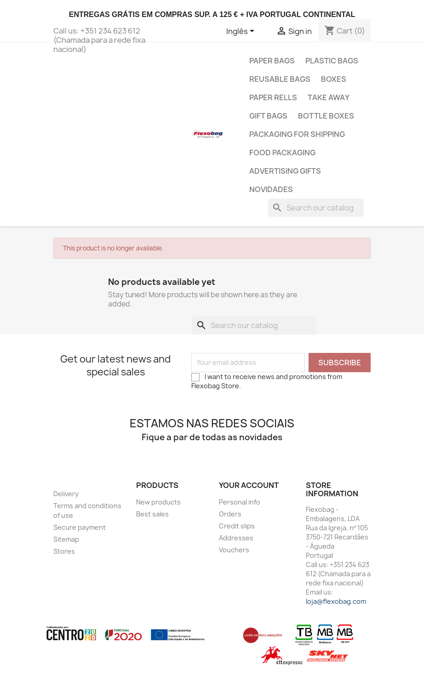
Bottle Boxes (326, 116)
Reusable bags (279, 79)
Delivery (66, 493)
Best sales (152, 514)
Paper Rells (273, 97)
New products (158, 502)
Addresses (236, 537)
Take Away (329, 97)
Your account (249, 485)
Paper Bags (272, 61)
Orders (230, 514)
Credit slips (237, 526)
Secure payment (79, 527)
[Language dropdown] (242, 31)
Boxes (333, 79)
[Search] (316, 208)
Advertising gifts (285, 171)
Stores (64, 551)
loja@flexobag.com (336, 601)
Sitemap (66, 539)
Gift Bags (268, 116)
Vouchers (234, 549)
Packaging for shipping (297, 134)
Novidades (271, 189)
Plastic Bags (331, 61)
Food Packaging (282, 152)
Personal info (239, 502)
